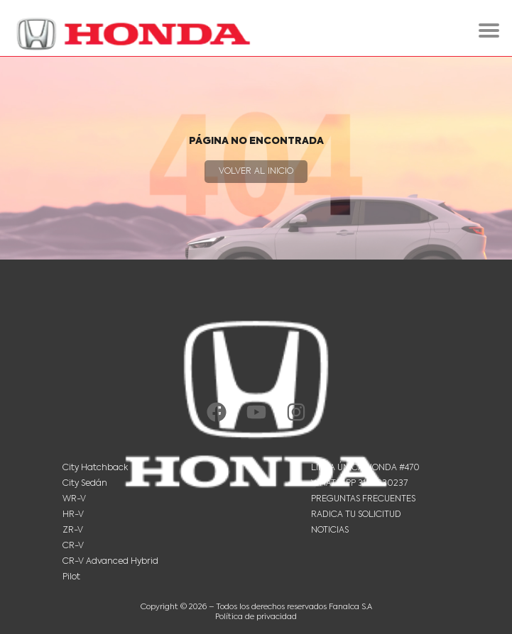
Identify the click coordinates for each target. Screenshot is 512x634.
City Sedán (84, 483)
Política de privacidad (256, 617)
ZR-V (72, 530)
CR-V (73, 546)
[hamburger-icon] (489, 30)
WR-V (74, 499)
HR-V (73, 515)
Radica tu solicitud (356, 515)
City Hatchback (95, 468)
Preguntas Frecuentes (363, 499)
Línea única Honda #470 (365, 468)
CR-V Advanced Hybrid (110, 561)
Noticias (330, 530)
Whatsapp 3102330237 (359, 483)
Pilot (71, 577)
